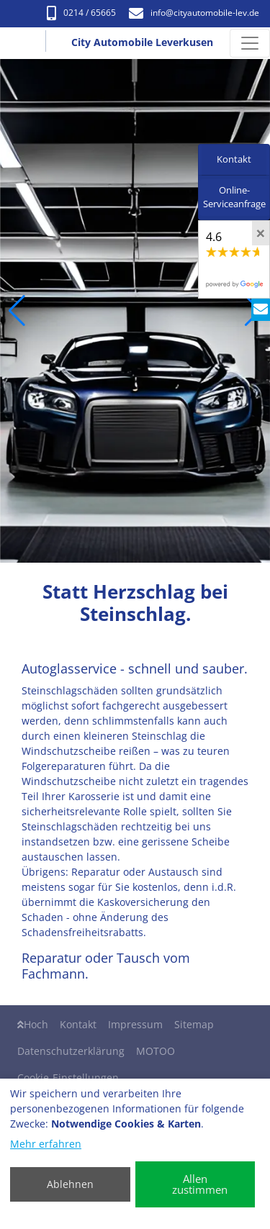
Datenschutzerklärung (71, 1051)
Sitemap (194, 1024)
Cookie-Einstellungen (68, 1077)
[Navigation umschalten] (250, 43)
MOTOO (155, 1051)
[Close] (260, 233)
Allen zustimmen (200, 1184)
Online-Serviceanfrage (234, 197)
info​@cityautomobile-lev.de (194, 12)
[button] (17, 311)
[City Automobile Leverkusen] (26, 43)
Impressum (135, 1024)
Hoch (32, 1024)
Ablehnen (70, 1184)
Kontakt (78, 1024)
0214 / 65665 (81, 12)
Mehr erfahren (45, 1144)
